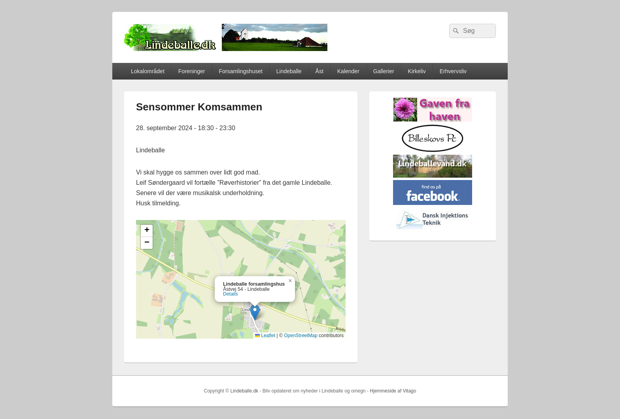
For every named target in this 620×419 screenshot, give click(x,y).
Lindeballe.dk (244, 391)
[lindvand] (432, 176)
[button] (255, 312)
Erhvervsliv (453, 71)
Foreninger (191, 71)
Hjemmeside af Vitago (393, 391)
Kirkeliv (417, 71)
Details (230, 294)
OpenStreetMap (301, 335)
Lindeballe (289, 71)
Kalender (348, 71)
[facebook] (432, 203)
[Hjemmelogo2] (432, 230)
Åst (319, 71)
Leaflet (265, 335)
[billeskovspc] (432, 151)
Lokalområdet (147, 71)
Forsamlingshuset (241, 71)
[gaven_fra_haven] (432, 120)
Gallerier (383, 71)
